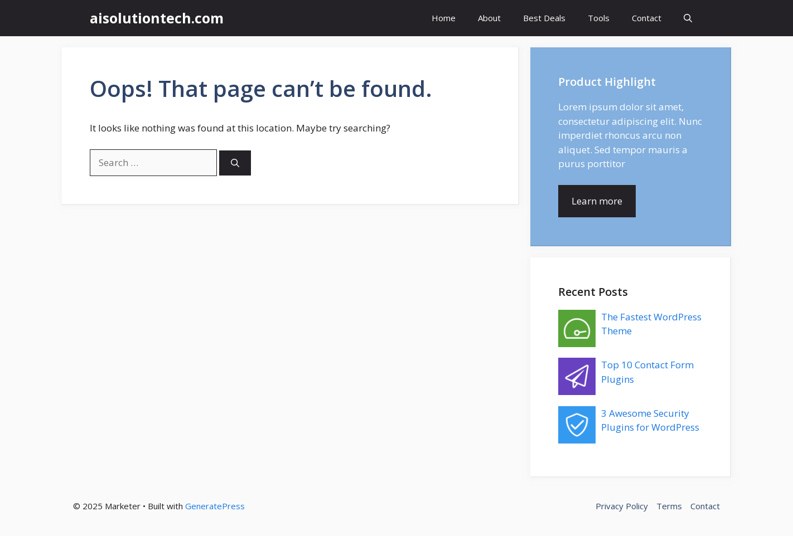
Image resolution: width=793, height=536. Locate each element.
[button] (688, 18)
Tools (599, 17)
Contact (646, 17)
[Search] (235, 163)
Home (444, 17)
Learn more (597, 200)
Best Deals (544, 17)
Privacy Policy (622, 505)
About (489, 17)
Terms (669, 505)
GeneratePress (215, 505)
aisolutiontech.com (157, 17)
